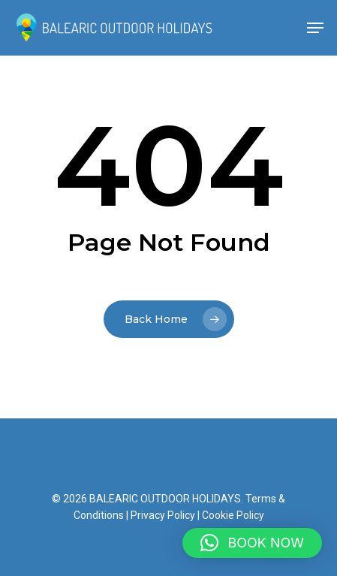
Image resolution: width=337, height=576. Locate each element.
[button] (252, 543)
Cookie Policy (233, 515)
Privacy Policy (163, 515)
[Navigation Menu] (315, 27)
